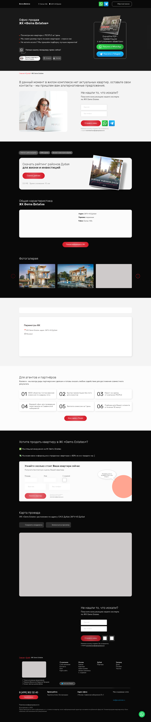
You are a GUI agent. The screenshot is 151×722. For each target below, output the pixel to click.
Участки (118, 652)
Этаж (45, 459)
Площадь (28, 459)
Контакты (63, 650)
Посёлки (119, 650)
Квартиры (81, 650)
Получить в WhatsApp (110, 46)
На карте (47, 58)
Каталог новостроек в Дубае (62, 152)
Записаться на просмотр (58, 508)
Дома (118, 648)
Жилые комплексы (84, 654)
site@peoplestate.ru (119, 683)
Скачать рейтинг (34, 176)
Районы (80, 648)
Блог (61, 652)
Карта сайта (63, 654)
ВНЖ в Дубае (44, 152)
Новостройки (83, 652)
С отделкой (66, 459)
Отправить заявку (91, 123)
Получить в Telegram (110, 54)
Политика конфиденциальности (29, 688)
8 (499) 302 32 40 (28, 676)
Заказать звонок (28, 680)
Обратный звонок (122, 4)
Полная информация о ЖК (75, 244)
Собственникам (65, 648)
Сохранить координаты (31, 508)
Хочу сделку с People (75, 401)
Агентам (56, 58)
